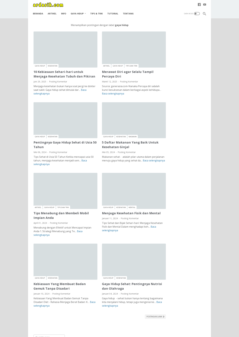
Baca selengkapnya (45, 92)
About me (88, 326)
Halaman (151, 326)
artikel (98, 60)
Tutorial (113, 12)
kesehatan (52, 60)
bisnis (194, 49)
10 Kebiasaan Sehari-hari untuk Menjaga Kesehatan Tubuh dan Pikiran (58, 70)
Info (64, 12)
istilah (194, 55)
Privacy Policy (116, 326)
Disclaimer (101, 326)
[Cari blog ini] (175, 25)
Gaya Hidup (77, 12)
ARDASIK (124, 332)
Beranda (39, 12)
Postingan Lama (138, 301)
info (185, 55)
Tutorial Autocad (172, 308)
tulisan (179, 66)
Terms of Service (135, 326)
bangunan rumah (179, 49)
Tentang (128, 12)
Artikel (52, 12)
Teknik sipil (169, 303)
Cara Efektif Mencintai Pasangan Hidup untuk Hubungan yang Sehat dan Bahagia (182, 126)
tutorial (189, 66)
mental (123, 196)
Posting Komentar (58, 80)
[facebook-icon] (198, 3)
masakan (124, 130)
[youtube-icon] (204, 3)
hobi (178, 55)
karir (163, 61)
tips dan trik (123, 60)
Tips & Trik (97, 12)
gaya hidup (40, 60)
